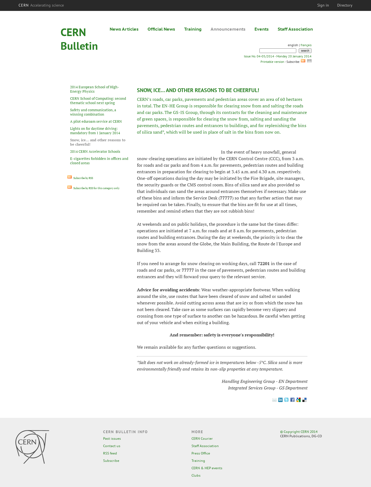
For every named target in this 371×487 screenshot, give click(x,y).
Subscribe (111, 461)
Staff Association (295, 29)
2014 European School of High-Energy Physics (94, 89)
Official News (161, 29)
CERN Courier (202, 438)
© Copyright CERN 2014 (299, 432)
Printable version (272, 62)
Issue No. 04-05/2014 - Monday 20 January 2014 (278, 56)
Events (262, 29)
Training (193, 29)
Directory (344, 5)
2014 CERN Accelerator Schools (95, 151)
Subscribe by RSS (80, 178)
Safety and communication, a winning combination (93, 112)
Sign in (323, 5)
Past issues (112, 438)
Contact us (111, 446)
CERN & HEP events (207, 468)
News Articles (124, 29)
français (306, 45)
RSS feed (110, 453)
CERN (41, 5)
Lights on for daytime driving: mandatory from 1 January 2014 (95, 130)
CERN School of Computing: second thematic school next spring (98, 100)
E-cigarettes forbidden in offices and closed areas (99, 160)
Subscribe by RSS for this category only (93, 188)
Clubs (196, 475)
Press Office (201, 453)
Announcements (228, 29)
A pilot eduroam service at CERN (96, 121)
